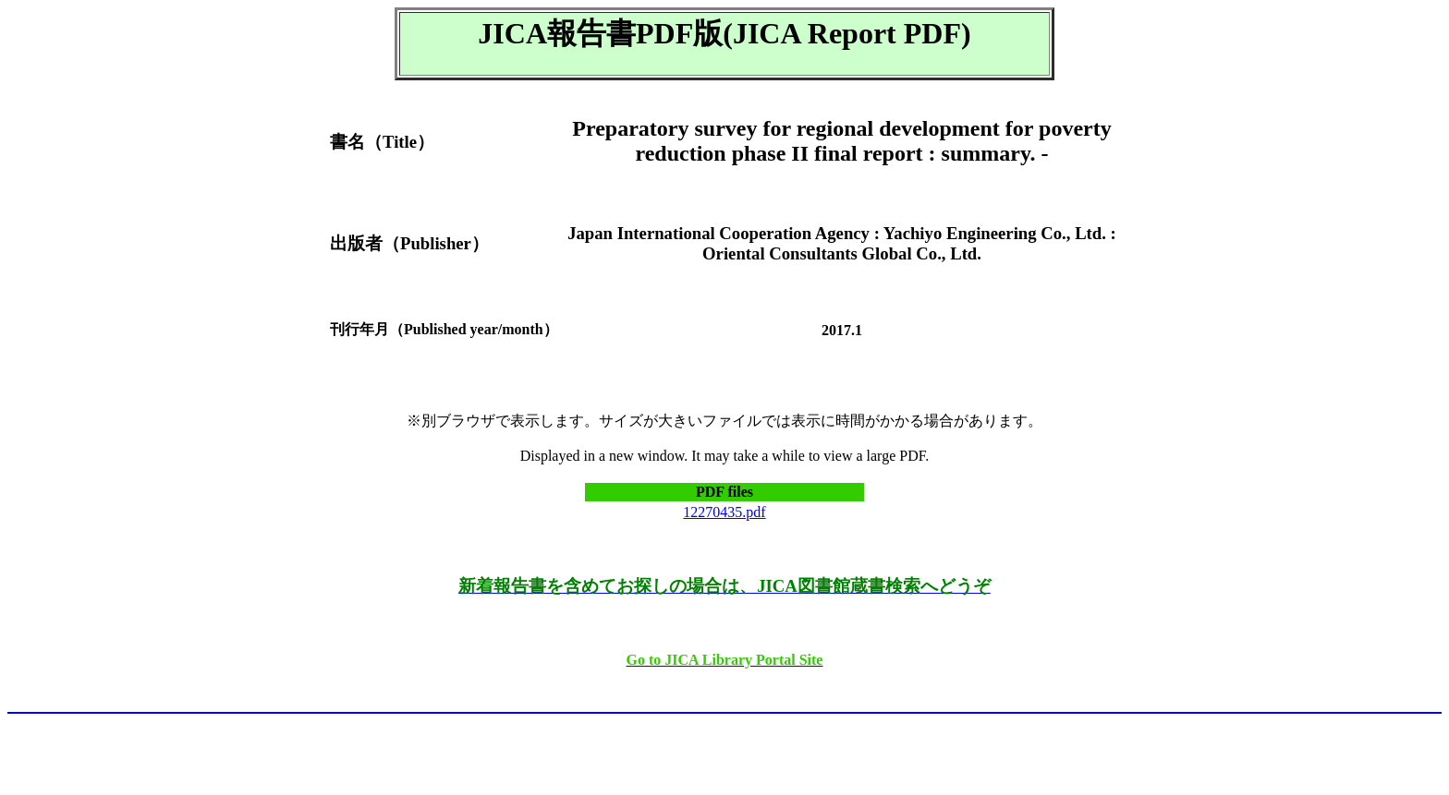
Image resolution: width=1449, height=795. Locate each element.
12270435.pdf (724, 512)
